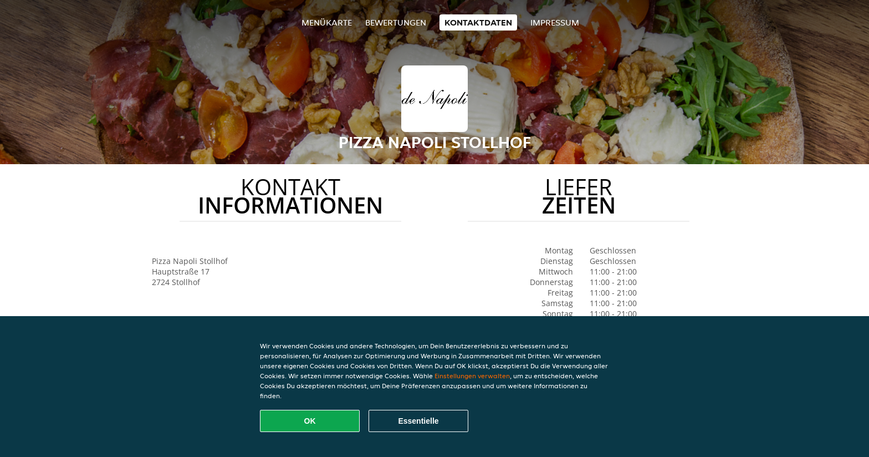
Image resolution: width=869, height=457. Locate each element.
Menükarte (326, 22)
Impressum (554, 22)
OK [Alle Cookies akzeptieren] (310, 421)
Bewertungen (395, 22)
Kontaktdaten (478, 22)
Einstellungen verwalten (472, 376)
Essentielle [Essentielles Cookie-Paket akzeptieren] (418, 421)
